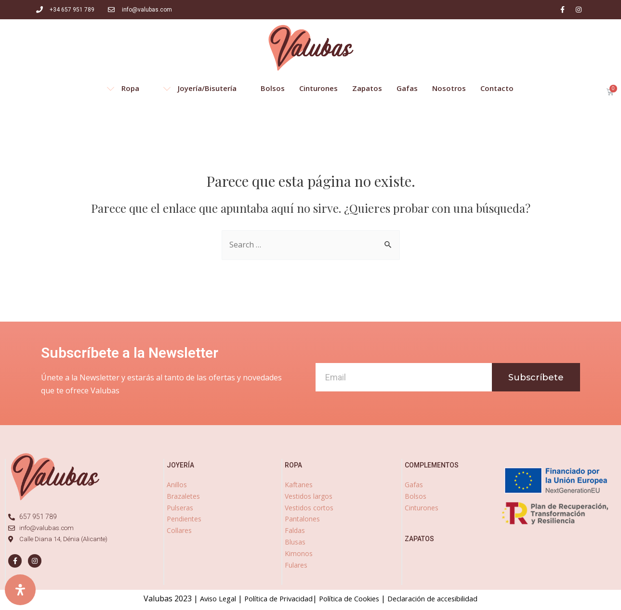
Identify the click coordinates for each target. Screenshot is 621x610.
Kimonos (299, 553)
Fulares (296, 565)
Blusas (295, 541)
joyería (180, 465)
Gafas (414, 484)
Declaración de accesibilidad (442, 598)
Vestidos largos (308, 496)
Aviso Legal (206, 598)
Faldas (295, 530)
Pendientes (184, 518)
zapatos (419, 539)
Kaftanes (299, 484)
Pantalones (302, 518)
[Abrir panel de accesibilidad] (20, 589)
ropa (293, 465)
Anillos (177, 484)
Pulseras (180, 507)
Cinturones (421, 507)
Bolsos (415, 496)
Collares (179, 530)
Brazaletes (183, 496)
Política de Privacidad (272, 598)
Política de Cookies (350, 598)
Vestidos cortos (309, 507)
